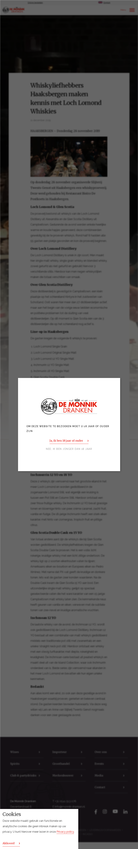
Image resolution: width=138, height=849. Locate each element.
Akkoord (8, 843)
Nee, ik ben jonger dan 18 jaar (69, 449)
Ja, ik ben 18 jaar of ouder (66, 440)
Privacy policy (65, 831)
